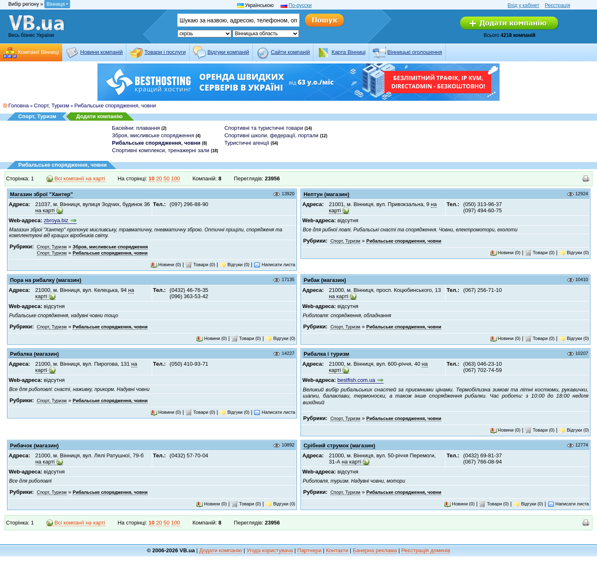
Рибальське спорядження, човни (115, 105)
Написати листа (274, 264)
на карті (45, 210)
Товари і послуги (165, 52)
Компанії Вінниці (38, 52)
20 (159, 178)
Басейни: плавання (136, 128)
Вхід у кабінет (523, 5)
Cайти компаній (290, 52)
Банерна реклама (375, 550)
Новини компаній (101, 52)
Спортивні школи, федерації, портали (271, 135)
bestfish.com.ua (356, 380)
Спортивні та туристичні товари (263, 128)
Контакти (337, 550)
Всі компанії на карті (75, 178)
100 (175, 178)
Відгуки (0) (234, 264)
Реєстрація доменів (425, 550)
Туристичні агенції (246, 143)
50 (166, 178)
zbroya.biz (56, 220)
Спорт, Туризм (51, 105)
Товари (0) (200, 264)
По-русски (300, 5)
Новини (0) (165, 264)
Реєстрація (557, 5)
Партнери (309, 550)
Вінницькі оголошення (414, 52)
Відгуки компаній (228, 52)
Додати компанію (99, 116)
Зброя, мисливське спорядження (153, 135)
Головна (18, 105)
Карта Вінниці (349, 52)
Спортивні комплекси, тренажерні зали (160, 150)
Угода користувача (270, 550)
